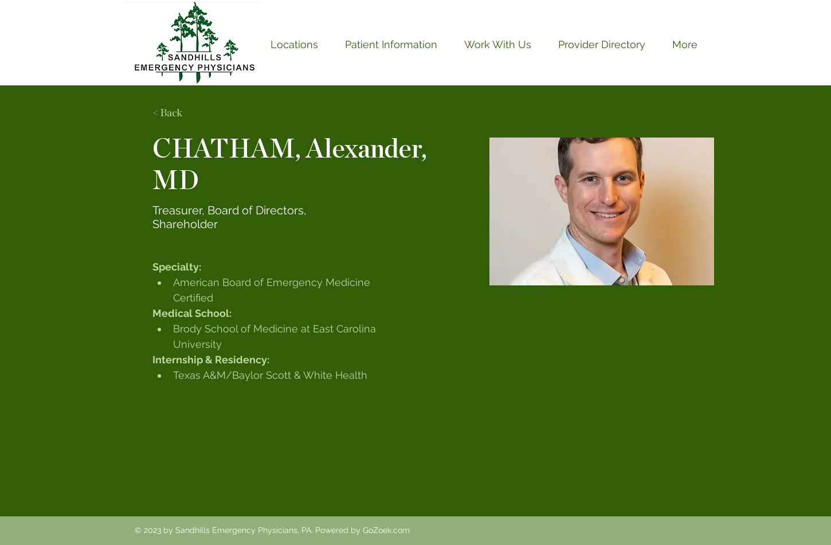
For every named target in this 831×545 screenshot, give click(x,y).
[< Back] (175, 113)
